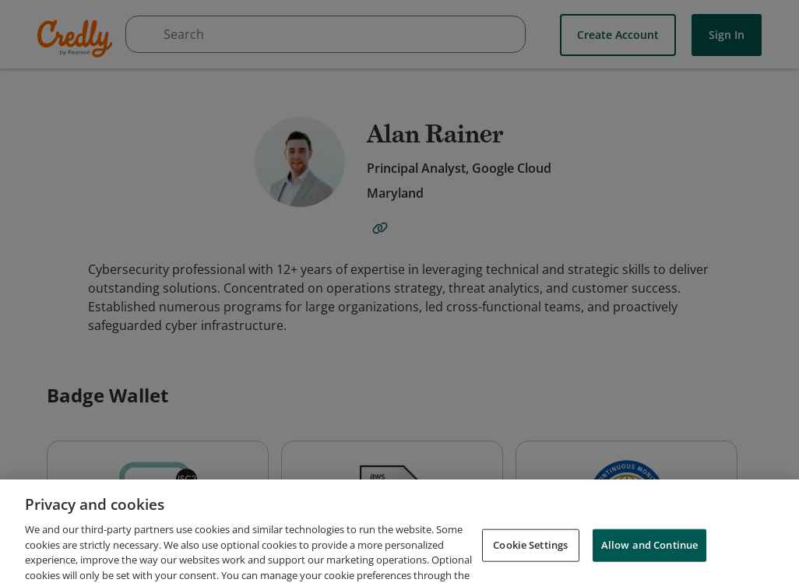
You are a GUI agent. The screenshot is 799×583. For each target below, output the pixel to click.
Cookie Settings (530, 561)
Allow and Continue (649, 561)
